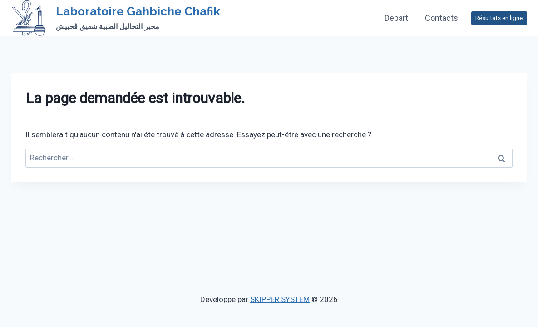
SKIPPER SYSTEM (280, 299)
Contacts (441, 18)
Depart (396, 18)
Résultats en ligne (499, 17)
